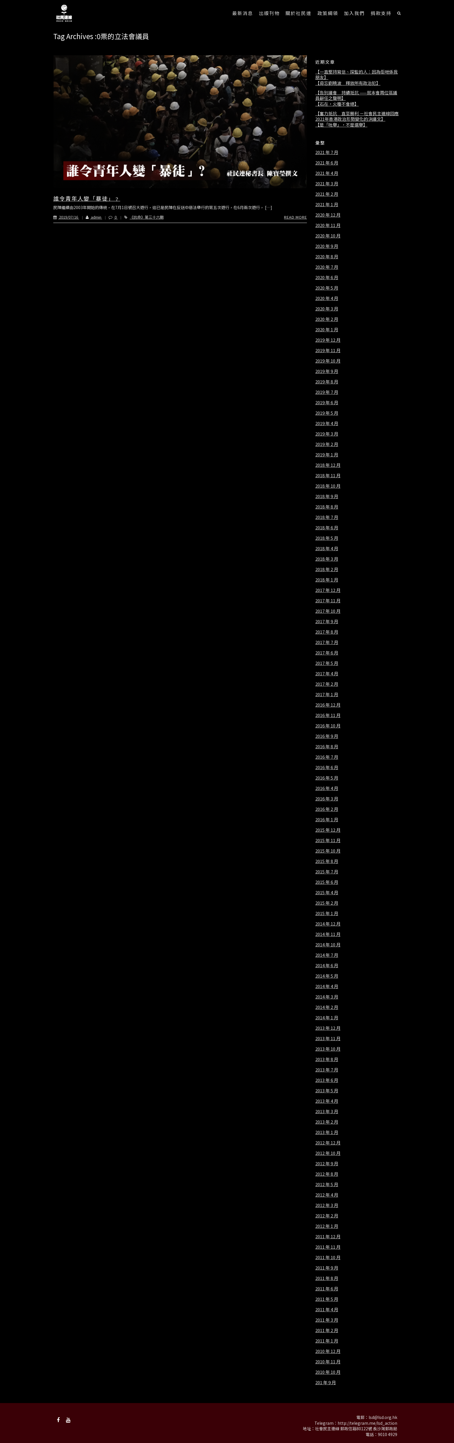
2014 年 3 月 (326, 997)
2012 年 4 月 (326, 1195)
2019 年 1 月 (326, 455)
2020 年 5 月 (326, 288)
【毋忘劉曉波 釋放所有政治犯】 (347, 83)
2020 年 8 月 (326, 256)
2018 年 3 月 (326, 559)
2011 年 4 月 (326, 1309)
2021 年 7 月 (326, 152)
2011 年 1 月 (326, 1341)
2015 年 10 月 (327, 851)
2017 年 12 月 (327, 590)
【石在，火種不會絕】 (337, 104)
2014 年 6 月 (326, 965)
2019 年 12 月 (327, 340)
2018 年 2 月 (326, 569)
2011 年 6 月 (326, 1289)
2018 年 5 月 (326, 538)
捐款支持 (381, 13)
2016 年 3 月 (326, 799)
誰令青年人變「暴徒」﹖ (86, 198)
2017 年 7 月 (326, 642)
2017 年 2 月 (326, 684)
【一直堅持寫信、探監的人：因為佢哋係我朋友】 (356, 74)
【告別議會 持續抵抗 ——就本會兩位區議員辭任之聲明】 (356, 95)
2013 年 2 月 (326, 1122)
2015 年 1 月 (326, 913)
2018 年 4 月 (326, 548)
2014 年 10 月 (327, 945)
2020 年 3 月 (326, 309)
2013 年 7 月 (326, 1070)
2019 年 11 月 (327, 350)
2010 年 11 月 (327, 1362)
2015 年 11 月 (327, 840)
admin (90, 217)
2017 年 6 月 (326, 653)
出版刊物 (269, 13)
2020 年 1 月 (326, 329)
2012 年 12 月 (327, 1143)
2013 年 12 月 (327, 1028)
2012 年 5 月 (326, 1184)
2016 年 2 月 (326, 809)
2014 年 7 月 (326, 955)
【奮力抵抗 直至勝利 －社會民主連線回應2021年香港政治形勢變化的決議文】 (357, 116)
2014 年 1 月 (326, 1017)
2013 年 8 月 (326, 1059)
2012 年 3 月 (326, 1205)
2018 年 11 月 (327, 475)
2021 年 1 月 (326, 204)
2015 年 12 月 (327, 830)
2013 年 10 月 (327, 1049)
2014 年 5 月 (326, 976)
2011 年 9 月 (326, 1268)
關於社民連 (298, 13)
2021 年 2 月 (326, 194)
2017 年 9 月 (326, 621)
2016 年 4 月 (326, 788)
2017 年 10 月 (327, 611)
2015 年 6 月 (326, 882)
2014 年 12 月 (327, 924)
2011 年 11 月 (327, 1247)
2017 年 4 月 (326, 673)
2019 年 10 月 (327, 361)
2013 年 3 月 (326, 1111)
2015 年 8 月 (326, 861)
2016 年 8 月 (326, 746)
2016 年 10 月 (327, 726)
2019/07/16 (66, 217)
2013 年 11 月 (327, 1038)
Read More (295, 217)
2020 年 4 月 (326, 298)
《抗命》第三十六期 (147, 217)
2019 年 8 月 (326, 382)
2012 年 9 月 (326, 1163)
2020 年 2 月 (326, 319)
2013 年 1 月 (326, 1132)
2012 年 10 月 (327, 1153)
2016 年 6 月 (326, 767)
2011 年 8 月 (326, 1278)
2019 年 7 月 (326, 392)
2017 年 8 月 (326, 632)
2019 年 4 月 (326, 423)
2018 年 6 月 (326, 528)
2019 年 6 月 (326, 402)
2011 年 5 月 (326, 1299)
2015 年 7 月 (326, 872)
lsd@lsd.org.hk (383, 1417)
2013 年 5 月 (326, 1090)
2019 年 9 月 (326, 371)
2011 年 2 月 (326, 1330)
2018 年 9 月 (326, 496)
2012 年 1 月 (326, 1226)
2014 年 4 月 (326, 986)
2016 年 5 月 (326, 778)
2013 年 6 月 (326, 1080)
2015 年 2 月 (326, 903)
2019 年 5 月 (326, 413)
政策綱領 (327, 13)
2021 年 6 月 (326, 163)
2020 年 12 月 (327, 215)
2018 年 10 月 (327, 486)
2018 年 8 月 (326, 507)
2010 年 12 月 (327, 1351)
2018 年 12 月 (327, 465)
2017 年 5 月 (326, 663)
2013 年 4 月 (326, 1101)
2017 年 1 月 (326, 694)
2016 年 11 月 (327, 715)
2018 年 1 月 (326, 580)
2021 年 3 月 (326, 183)
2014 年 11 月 (327, 934)
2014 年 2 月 (326, 1007)
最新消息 (242, 13)
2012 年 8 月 (326, 1174)
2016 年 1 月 (326, 819)
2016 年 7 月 (326, 757)
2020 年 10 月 (327, 236)
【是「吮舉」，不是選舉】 (341, 125)
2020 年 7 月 (326, 267)
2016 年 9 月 (326, 736)
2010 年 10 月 (327, 1372)
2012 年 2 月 (326, 1216)
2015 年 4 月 (326, 892)
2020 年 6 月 (326, 277)
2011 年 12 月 (327, 1236)
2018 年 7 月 (326, 517)
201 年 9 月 (325, 1382)
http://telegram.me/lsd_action (367, 1423)
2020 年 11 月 (327, 225)
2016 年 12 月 (327, 705)
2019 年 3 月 (326, 434)
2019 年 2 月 (326, 444)
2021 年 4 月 (326, 173)
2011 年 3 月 (326, 1320)
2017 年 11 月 (327, 600)
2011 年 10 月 (327, 1257)
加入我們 (354, 13)
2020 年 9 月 (326, 246)
